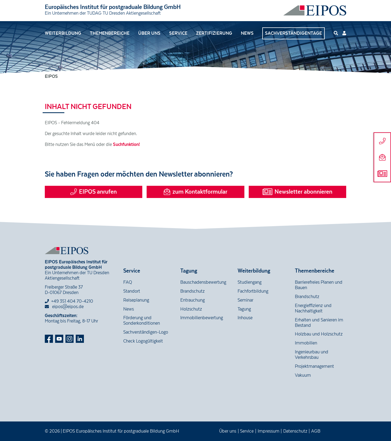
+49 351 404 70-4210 (72, 301)
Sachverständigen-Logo (145, 332)
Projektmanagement (314, 366)
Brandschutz (192, 291)
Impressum (268, 431)
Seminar (245, 300)
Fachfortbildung (253, 291)
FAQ (127, 282)
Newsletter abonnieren (297, 191)
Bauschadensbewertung (203, 282)
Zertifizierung (214, 33)
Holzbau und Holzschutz (319, 334)
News (247, 33)
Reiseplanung (136, 300)
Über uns (149, 33)
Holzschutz (191, 309)
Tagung (244, 309)
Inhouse (245, 318)
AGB (315, 431)
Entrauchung (192, 300)
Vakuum (303, 375)
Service (178, 33)
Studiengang (249, 282)
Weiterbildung (63, 33)
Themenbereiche (110, 33)
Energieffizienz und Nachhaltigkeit (313, 308)
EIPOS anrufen (93, 191)
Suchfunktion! (126, 144)
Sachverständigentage (293, 33)
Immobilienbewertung (201, 318)
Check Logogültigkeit (143, 341)
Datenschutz (295, 431)
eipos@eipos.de (64, 306)
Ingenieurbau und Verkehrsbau (311, 354)
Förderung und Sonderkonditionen (141, 320)
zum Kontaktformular (195, 191)
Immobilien (306, 343)
